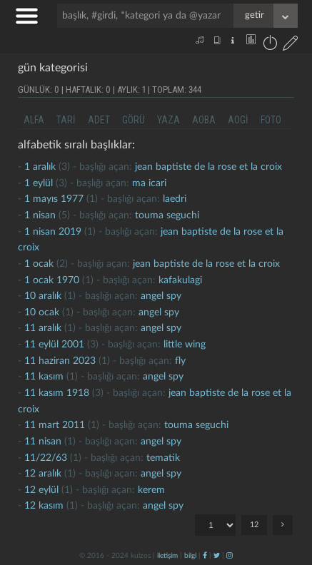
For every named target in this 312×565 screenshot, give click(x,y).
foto (271, 120)
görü (133, 120)
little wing (184, 345)
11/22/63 (45, 458)
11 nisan (42, 442)
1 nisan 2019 (52, 232)
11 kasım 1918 (56, 393)
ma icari (149, 183)
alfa (34, 120)
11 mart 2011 (54, 425)
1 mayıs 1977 (54, 199)
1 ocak (39, 264)
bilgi (190, 555)
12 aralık (42, 474)
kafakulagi (180, 280)
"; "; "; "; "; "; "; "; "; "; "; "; (215, 525)
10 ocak (41, 312)
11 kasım (44, 377)
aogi (238, 120)
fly (180, 361)
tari (66, 120)
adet (99, 120)
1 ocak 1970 (51, 280)
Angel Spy (161, 296)
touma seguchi (167, 215)
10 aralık (42, 296)
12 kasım (44, 506)
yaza (168, 120)
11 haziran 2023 (60, 361)
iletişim (167, 555)
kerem (151, 490)
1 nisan (40, 215)
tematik (163, 458)
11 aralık (42, 328)
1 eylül (38, 183)
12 (254, 525)
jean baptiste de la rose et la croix (208, 167)
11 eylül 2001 (54, 345)
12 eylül (41, 490)
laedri (174, 199)
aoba (204, 120)
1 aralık (40, 167)
